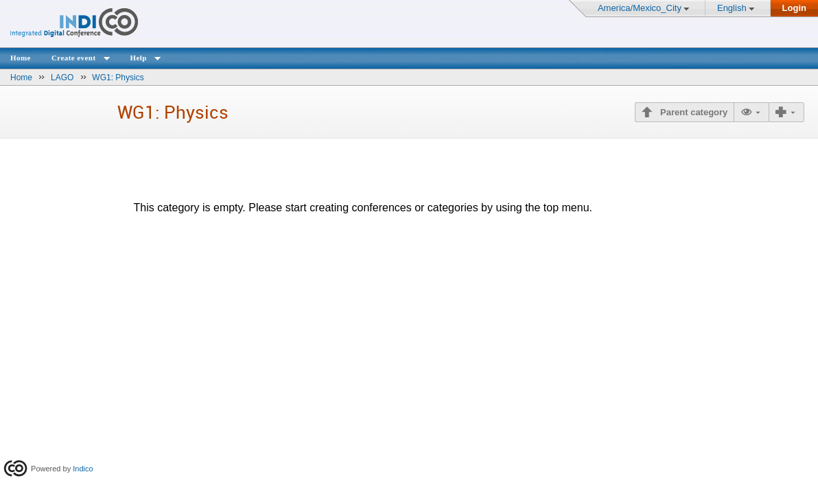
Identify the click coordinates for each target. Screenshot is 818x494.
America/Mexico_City (639, 8)
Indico (83, 468)
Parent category (692, 112)
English (732, 8)
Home (20, 58)
